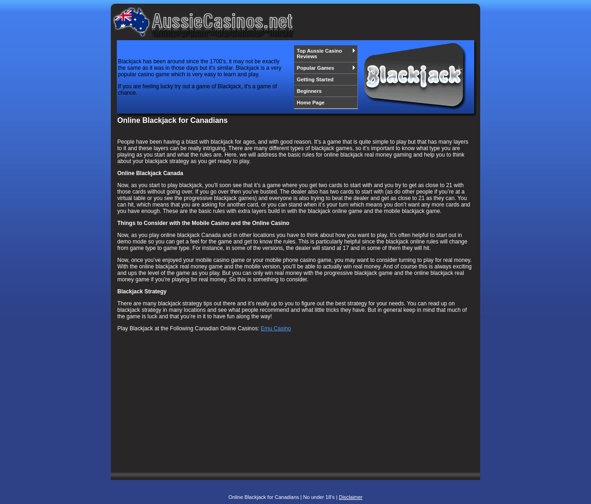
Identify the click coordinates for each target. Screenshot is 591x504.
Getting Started (315, 79)
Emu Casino (276, 328)
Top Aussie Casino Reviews (326, 53)
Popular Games (326, 68)
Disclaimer (350, 497)
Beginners (309, 91)
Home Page (311, 102)
